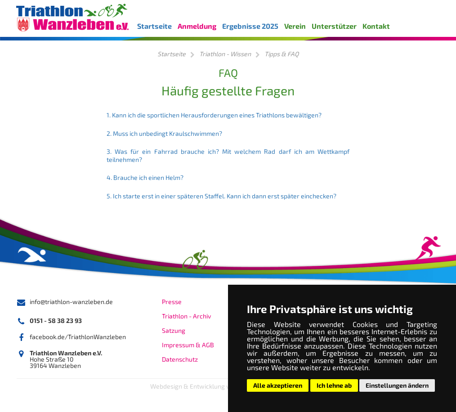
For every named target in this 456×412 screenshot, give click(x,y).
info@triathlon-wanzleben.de (71, 301)
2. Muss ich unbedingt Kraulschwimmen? (164, 133)
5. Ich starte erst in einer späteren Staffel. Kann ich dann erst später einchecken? (221, 196)
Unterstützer (334, 26)
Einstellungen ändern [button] (397, 385)
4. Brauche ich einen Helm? (145, 177)
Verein (295, 26)
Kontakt (376, 26)
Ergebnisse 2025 (250, 26)
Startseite (154, 26)
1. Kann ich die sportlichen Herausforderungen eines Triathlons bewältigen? (214, 115)
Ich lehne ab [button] (334, 385)
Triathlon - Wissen (225, 54)
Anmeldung (197, 26)
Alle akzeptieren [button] (277, 385)
